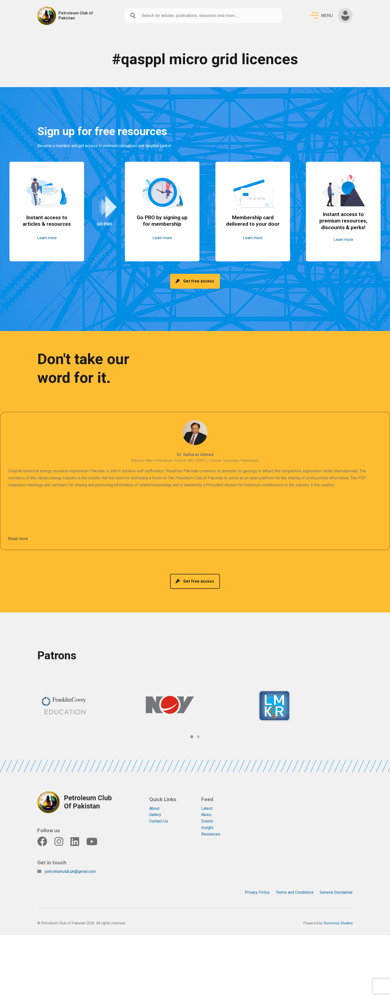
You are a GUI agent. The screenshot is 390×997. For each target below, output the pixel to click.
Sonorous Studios (338, 913)
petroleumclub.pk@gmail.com (70, 861)
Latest (206, 798)
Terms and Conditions (295, 882)
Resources (210, 824)
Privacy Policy (257, 882)
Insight (207, 818)
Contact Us (158, 811)
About (154, 798)
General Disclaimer (336, 882)
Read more (18, 534)
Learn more (47, 241)
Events (207, 811)
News (206, 805)
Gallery (155, 805)
